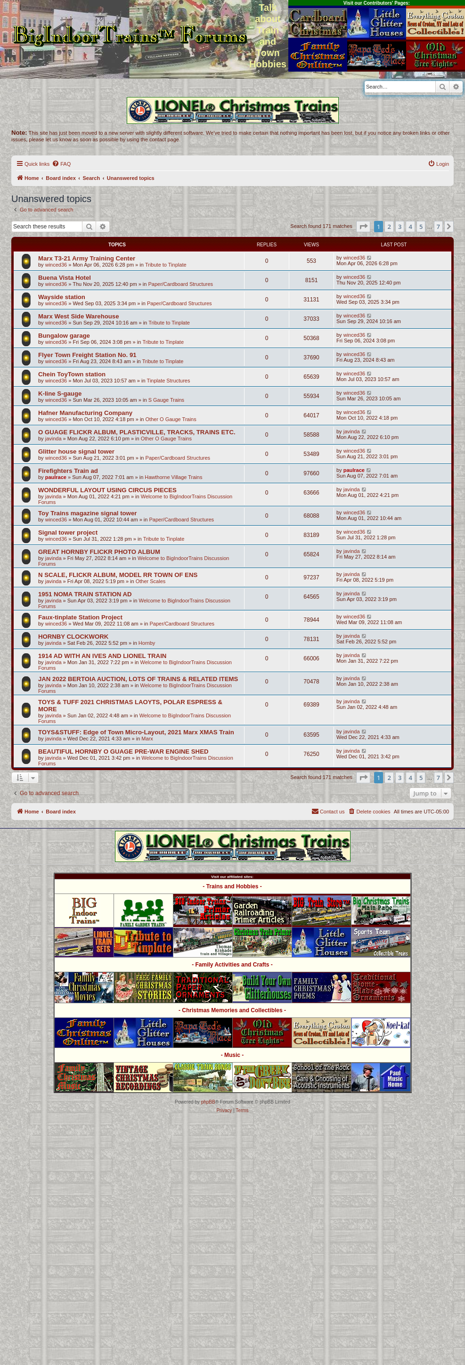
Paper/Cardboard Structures (180, 284)
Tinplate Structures (168, 380)
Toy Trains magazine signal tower (87, 513)
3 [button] (399, 226)
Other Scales (151, 581)
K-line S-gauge (60, 393)
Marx (147, 738)
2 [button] (389, 226)
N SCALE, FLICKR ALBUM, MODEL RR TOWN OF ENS (117, 574)
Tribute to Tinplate (166, 265)
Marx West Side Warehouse (78, 316)
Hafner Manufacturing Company (85, 412)
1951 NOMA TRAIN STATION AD (85, 594)
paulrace (55, 477)
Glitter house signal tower (76, 451)
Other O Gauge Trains (171, 419)
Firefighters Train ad (68, 470)
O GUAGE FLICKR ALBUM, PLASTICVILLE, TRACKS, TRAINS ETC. (137, 432)
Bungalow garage (64, 335)
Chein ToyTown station (72, 374)
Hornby (147, 643)
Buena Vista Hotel (64, 277)
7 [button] (438, 226)
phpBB (208, 1102)
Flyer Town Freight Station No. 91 (87, 354)
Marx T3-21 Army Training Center (86, 258)
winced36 (56, 265)
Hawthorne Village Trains (173, 477)
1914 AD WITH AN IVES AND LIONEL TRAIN (102, 655)
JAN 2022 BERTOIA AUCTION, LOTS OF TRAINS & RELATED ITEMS (138, 678)
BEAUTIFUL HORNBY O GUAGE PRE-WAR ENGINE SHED (123, 751)
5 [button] (421, 226)
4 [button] (410, 226)
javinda (53, 438)
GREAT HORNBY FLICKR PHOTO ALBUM (99, 551)
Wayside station (61, 297)
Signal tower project (68, 532)
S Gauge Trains (166, 400)
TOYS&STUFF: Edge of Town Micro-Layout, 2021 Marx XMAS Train (136, 732)
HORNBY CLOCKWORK (73, 636)
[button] (363, 226)
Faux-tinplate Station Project (80, 617)
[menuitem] (61, 164)
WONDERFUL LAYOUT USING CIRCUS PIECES (107, 490)
